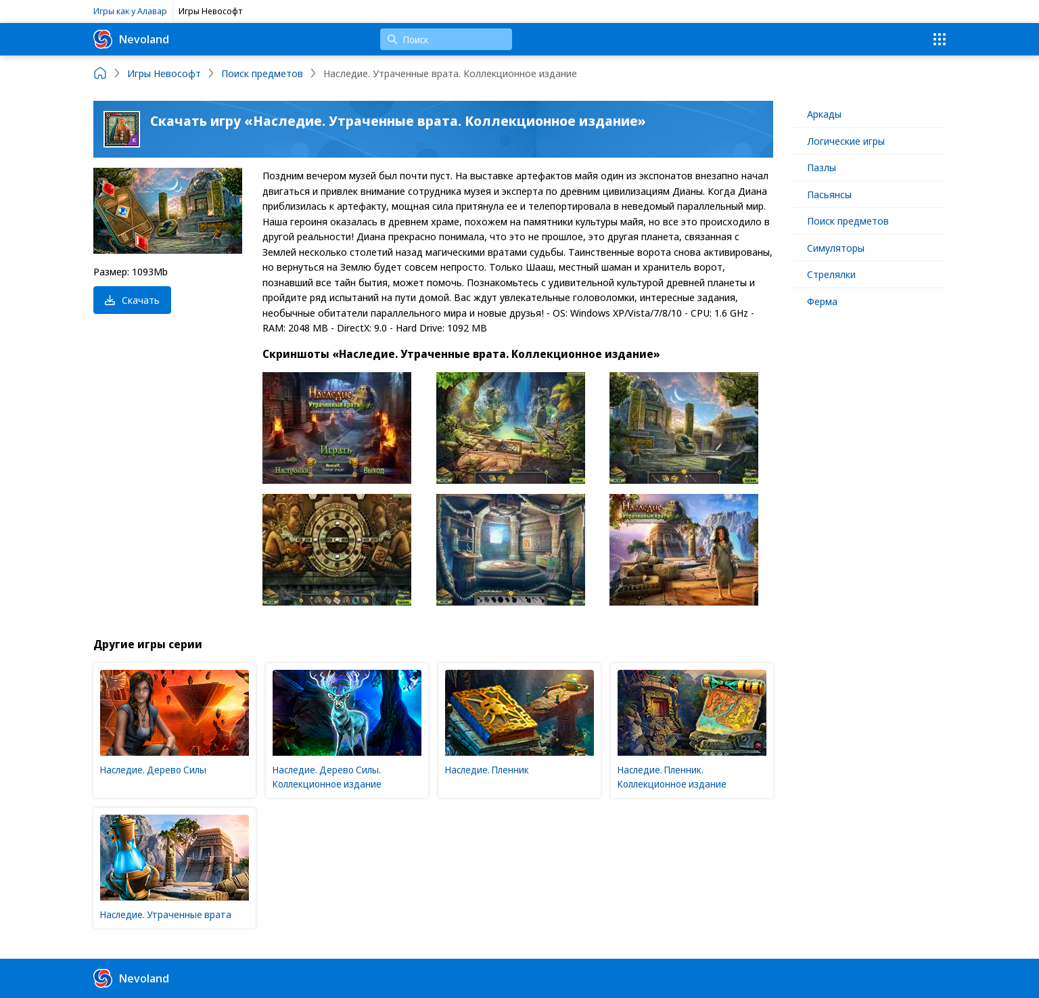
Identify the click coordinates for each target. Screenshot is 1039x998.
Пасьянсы (829, 194)
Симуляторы (835, 247)
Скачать (132, 300)
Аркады (824, 113)
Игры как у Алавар (130, 11)
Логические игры (846, 141)
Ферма (822, 301)
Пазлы (821, 167)
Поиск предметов (848, 220)
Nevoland (131, 39)
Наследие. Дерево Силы (153, 769)
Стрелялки (831, 274)
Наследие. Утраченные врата (165, 914)
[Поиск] (446, 39)
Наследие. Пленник (487, 769)
